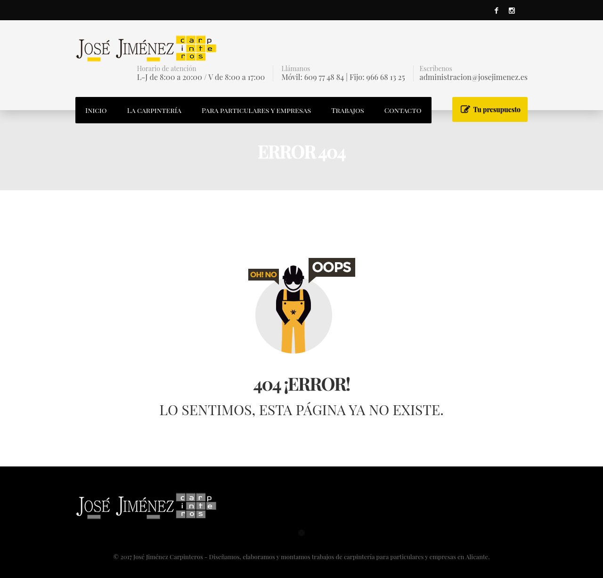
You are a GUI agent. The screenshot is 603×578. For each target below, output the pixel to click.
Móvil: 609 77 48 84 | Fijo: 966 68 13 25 (343, 77)
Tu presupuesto (497, 109)
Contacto (403, 110)
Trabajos (347, 110)
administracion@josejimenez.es (474, 77)
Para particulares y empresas (256, 110)
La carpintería (154, 110)
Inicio (96, 110)
